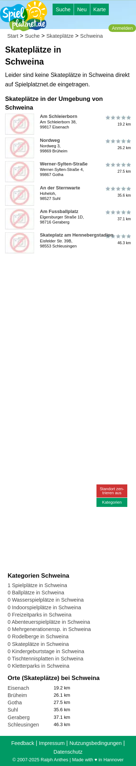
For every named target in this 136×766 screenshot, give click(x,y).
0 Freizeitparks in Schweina (39, 615)
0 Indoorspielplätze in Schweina (44, 607)
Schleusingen (23, 725)
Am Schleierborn (58, 116)
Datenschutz (68, 752)
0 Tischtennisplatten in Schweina (45, 658)
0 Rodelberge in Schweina (38, 636)
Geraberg (19, 717)
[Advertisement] (68, 324)
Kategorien (111, 502)
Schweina (91, 36)
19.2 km (117, 120)
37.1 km (117, 215)
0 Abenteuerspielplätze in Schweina (49, 622)
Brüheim (17, 695)
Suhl (13, 710)
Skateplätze (60, 36)
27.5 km (117, 168)
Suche (63, 9)
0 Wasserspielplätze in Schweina (46, 600)
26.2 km (117, 144)
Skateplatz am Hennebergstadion (76, 235)
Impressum (52, 743)
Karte (99, 9)
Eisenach (18, 688)
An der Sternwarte (60, 188)
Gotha (15, 702)
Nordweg (50, 140)
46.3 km (117, 239)
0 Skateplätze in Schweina (38, 644)
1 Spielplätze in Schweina (37, 585)
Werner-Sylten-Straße (63, 164)
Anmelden (122, 28)
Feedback (22, 743)
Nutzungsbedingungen (95, 743)
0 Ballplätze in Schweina (36, 592)
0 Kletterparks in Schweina (38, 666)
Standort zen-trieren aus (112, 491)
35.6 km (117, 192)
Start (12, 36)
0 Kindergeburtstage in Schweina (46, 651)
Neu (82, 9)
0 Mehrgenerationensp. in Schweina (49, 629)
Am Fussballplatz (59, 211)
